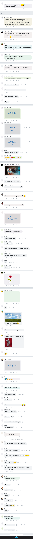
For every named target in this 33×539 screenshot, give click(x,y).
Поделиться (23, 9)
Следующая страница (16, 534)
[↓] (21, 9)
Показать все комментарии (16, 439)
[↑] (18, 9)
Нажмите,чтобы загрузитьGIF (12, 114)
